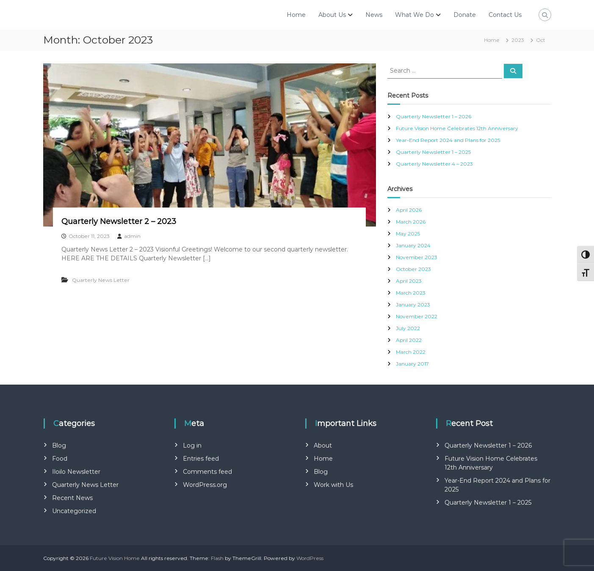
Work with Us (333, 485)
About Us (332, 15)
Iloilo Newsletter (76, 471)
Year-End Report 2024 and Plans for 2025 (448, 140)
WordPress (309, 558)
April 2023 (409, 281)
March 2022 (410, 352)
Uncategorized (74, 511)
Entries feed (201, 458)
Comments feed (207, 471)
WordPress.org (205, 485)
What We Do (414, 15)
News (373, 15)
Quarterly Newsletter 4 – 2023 (434, 164)
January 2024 (413, 245)
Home (296, 15)
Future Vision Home (115, 558)
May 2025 (408, 233)
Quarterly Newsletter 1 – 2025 (433, 152)
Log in (192, 445)
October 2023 (413, 269)
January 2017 (412, 364)
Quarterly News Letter (101, 280)
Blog (59, 445)
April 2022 (409, 340)
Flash (217, 558)
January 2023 (413, 304)
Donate (464, 15)
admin (132, 236)
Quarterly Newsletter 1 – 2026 (433, 116)
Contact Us (505, 15)
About (323, 445)
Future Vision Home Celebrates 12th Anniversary (457, 128)
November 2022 (416, 316)
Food (59, 458)
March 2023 (410, 293)
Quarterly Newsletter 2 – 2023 (118, 221)
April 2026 (409, 210)
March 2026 (410, 222)
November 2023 (416, 257)
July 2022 (408, 328)
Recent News (72, 498)
